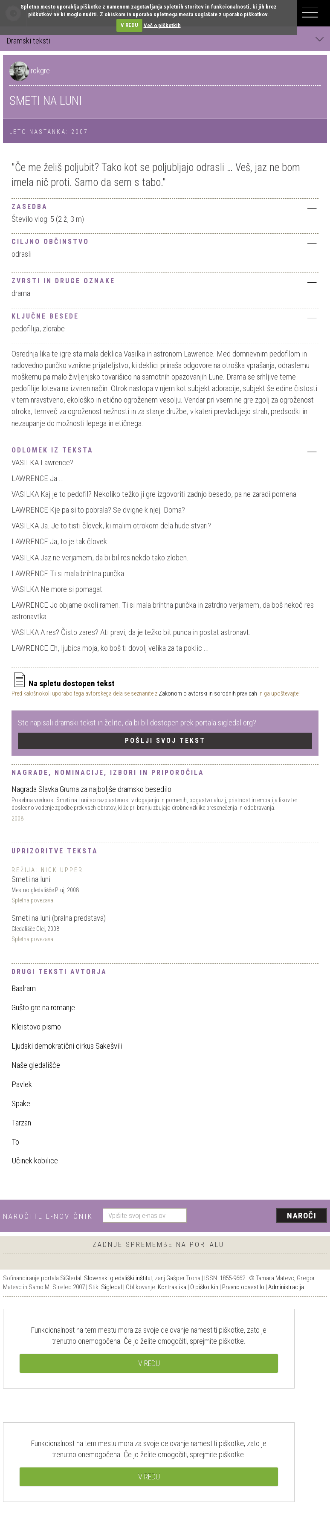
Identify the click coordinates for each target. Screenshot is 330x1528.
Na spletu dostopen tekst (63, 683)
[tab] (165, 205)
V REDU (129, 25)
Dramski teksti (165, 40)
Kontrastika (172, 1287)
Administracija (286, 1287)
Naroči (301, 1216)
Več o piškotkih (162, 25)
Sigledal (111, 1287)
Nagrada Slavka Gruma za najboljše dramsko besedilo (91, 789)
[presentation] (260, 1216)
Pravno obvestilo (243, 1287)
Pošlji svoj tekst (165, 740)
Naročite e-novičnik (48, 1216)
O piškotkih (204, 1287)
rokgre (40, 70)
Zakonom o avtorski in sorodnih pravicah (208, 693)
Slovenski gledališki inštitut (118, 1278)
